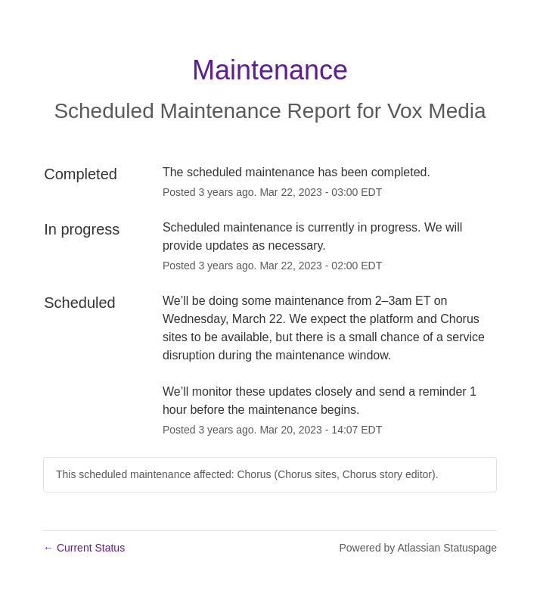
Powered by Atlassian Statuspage (418, 548)
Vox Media (436, 111)
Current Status (84, 548)
